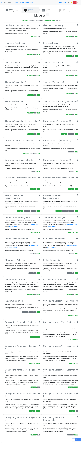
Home (16, 2)
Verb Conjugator (13, 226)
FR (78, 2)
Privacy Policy (62, 2)
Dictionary (21, 2)
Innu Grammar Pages (33, 224)
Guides (32, 2)
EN (75, 2)
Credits (27, 2)
